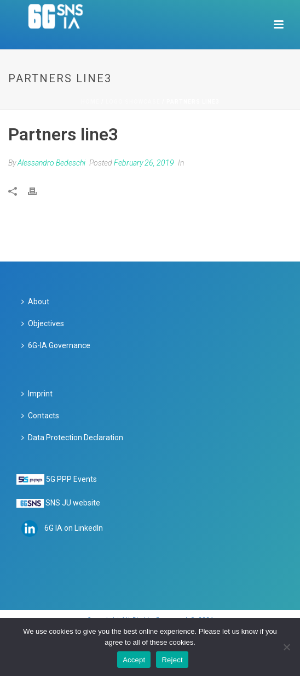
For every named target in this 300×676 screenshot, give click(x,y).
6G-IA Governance (55, 345)
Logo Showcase (133, 102)
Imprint (37, 393)
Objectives (42, 323)
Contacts (40, 415)
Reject (171, 660)
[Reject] (286, 646)
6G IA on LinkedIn (73, 528)
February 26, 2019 (144, 162)
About (35, 301)
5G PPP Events (71, 479)
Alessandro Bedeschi (51, 162)
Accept (134, 660)
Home (90, 102)
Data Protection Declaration (72, 437)
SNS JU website (72, 502)
